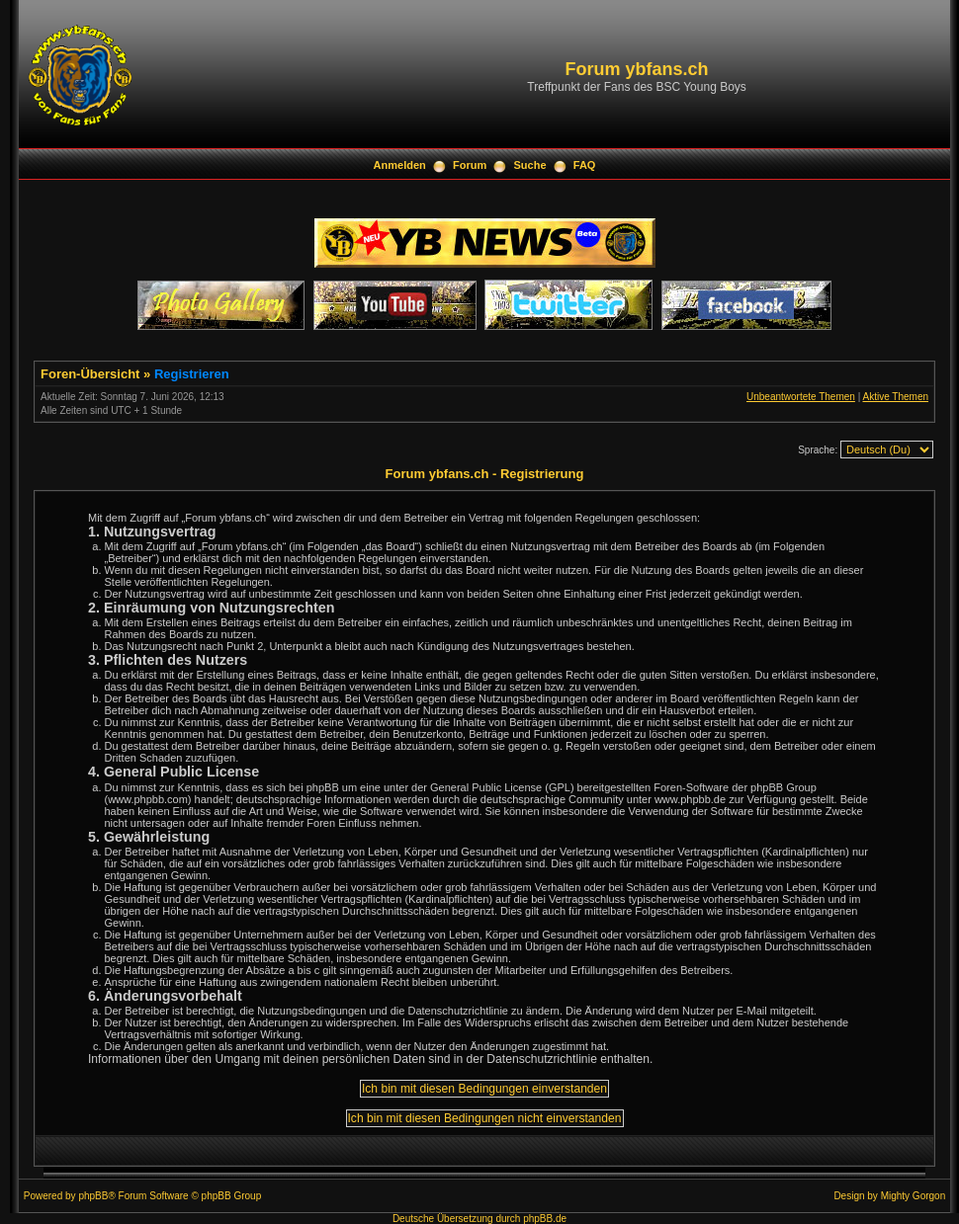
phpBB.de (545, 1218)
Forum (469, 165)
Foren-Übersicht (90, 374)
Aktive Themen (895, 396)
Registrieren (191, 374)
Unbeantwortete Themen (800, 396)
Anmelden (400, 165)
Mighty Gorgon (913, 1195)
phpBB (93, 1195)
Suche (530, 165)
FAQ (584, 165)
